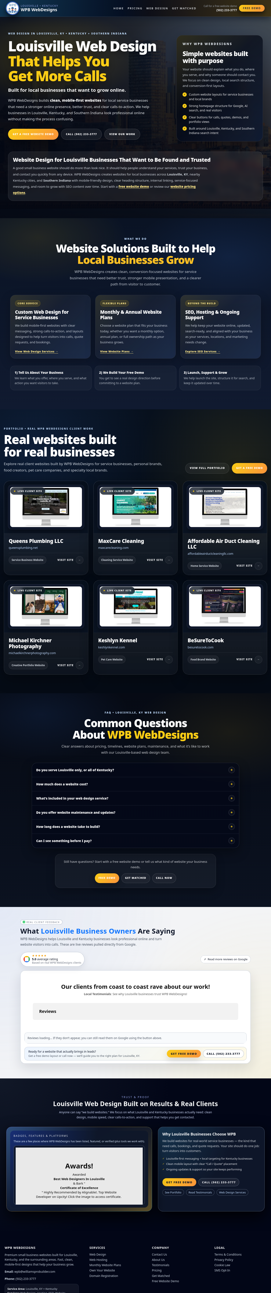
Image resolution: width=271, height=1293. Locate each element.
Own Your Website (102, 1270)
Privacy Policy (223, 1260)
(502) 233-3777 (26, 1279)
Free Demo (252, 8)
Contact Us (159, 1254)
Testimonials (160, 1265)
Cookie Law (222, 1265)
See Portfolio (173, 1192)
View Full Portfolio (207, 468)
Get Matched (184, 8)
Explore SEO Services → (202, 351)
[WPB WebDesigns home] (32, 8)
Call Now (164, 878)
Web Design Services (232, 1192)
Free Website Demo (165, 1281)
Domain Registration (103, 1276)
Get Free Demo (184, 1054)
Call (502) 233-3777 (81, 134)
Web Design (157, 8)
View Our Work (122, 134)
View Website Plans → (116, 351)
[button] (32, 1024)
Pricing (135, 8)
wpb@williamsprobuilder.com (34, 1272)
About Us (158, 1260)
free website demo (134, 186)
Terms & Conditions (228, 1254)
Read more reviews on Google (225, 959)
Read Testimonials (200, 1192)
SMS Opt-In (222, 1270)
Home (118, 8)
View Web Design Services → (36, 351)
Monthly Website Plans (105, 1265)
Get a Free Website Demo (33, 134)
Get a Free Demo (249, 468)
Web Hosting (98, 1260)
